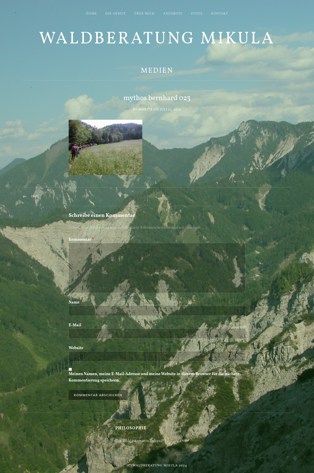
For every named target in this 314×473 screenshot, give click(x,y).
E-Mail (76, 325)
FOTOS (197, 14)
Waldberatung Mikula (157, 39)
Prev (35, 196)
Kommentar (81, 239)
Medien (157, 71)
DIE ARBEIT (115, 14)
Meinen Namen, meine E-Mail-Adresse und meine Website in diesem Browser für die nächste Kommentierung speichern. (154, 377)
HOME (91, 14)
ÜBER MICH (144, 14)
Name (75, 302)
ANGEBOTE (173, 14)
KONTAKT (219, 14)
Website (76, 348)
